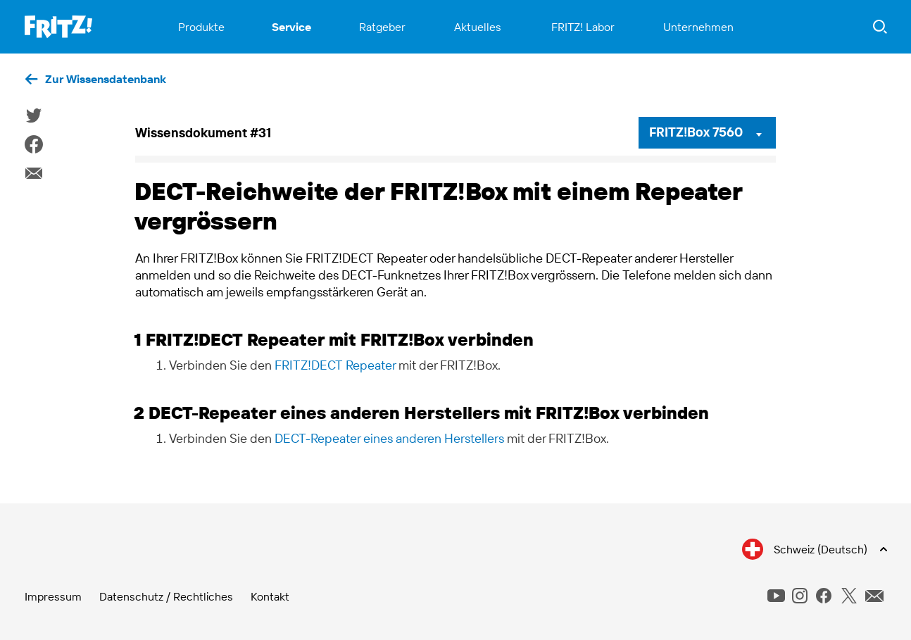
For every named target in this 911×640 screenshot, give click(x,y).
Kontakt (270, 596)
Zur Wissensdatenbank (105, 79)
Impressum (53, 596)
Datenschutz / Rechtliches (166, 596)
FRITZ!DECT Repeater (335, 365)
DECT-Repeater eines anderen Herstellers (389, 438)
